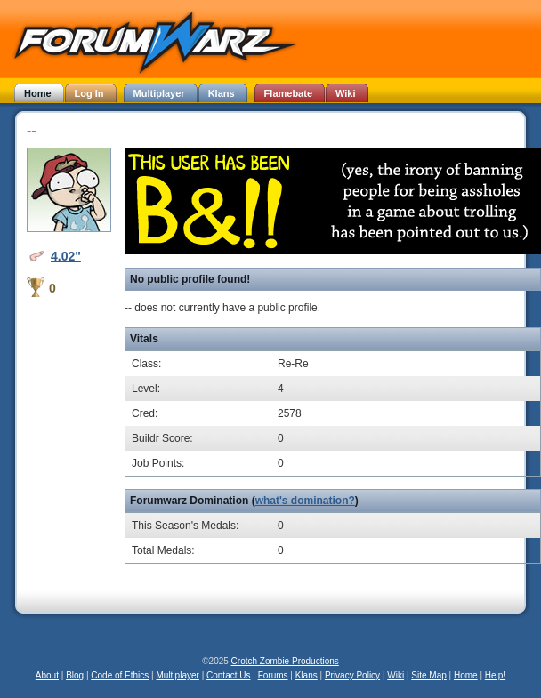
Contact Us (228, 675)
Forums (273, 675)
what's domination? (305, 500)
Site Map (428, 675)
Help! (495, 675)
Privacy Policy (352, 675)
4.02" (66, 256)
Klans (306, 675)
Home (466, 675)
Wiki (395, 675)
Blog (75, 675)
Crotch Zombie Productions (285, 661)
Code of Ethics (120, 675)
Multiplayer (178, 675)
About (47, 675)
